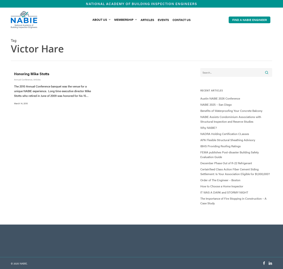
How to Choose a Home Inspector (221, 186)
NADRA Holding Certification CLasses (224, 134)
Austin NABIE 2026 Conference (220, 98)
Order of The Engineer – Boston (220, 180)
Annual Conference (23, 79)
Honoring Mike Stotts (31, 73)
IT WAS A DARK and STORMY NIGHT (224, 192)
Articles (37, 79)
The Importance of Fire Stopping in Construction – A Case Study (233, 200)
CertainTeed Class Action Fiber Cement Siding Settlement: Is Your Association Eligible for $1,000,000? (235, 171)
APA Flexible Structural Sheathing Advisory (227, 140)
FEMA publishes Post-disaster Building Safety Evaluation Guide (229, 154)
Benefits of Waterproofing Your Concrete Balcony (231, 111)
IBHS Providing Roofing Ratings (220, 146)
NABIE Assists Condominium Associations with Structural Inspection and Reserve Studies (230, 119)
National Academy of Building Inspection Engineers (141, 3)
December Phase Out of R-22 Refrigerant (226, 163)
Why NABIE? (208, 128)
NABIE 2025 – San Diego (216, 104)
